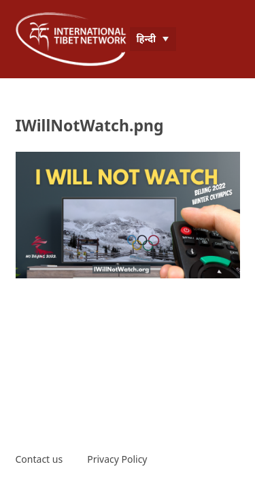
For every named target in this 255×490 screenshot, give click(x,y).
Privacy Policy (117, 459)
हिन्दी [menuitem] (146, 38)
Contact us (39, 459)
